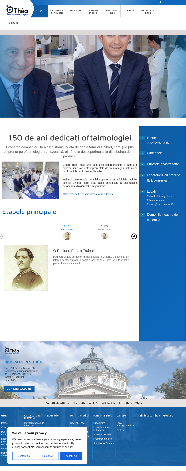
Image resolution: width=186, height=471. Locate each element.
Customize (24, 455)
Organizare (99, 423)
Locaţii (151, 191)
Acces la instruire (102, 434)
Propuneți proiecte (103, 438)
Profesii (120, 430)
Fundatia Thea (111, 11)
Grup (39, 10)
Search (7, 2)
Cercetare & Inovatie (57, 11)
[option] (67, 234)
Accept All (71, 455)
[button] (159, 3)
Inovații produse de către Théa (34, 424)
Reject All (47, 455)
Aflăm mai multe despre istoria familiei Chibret (88, 194)
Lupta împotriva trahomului (101, 428)
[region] (47, 445)
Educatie (75, 10)
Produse (13, 22)
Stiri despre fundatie (103, 443)
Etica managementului (125, 424)
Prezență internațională (160, 204)
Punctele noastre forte (163, 164)
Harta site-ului (82, 402)
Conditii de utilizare (58, 402)
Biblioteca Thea (147, 11)
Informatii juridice (105, 402)
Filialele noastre (156, 200)
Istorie (151, 138)
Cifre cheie (155, 153)
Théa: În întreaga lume (160, 196)
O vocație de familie (158, 142)
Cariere (129, 10)
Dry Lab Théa (77, 423)
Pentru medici (93, 11)
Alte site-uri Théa (130, 402)
